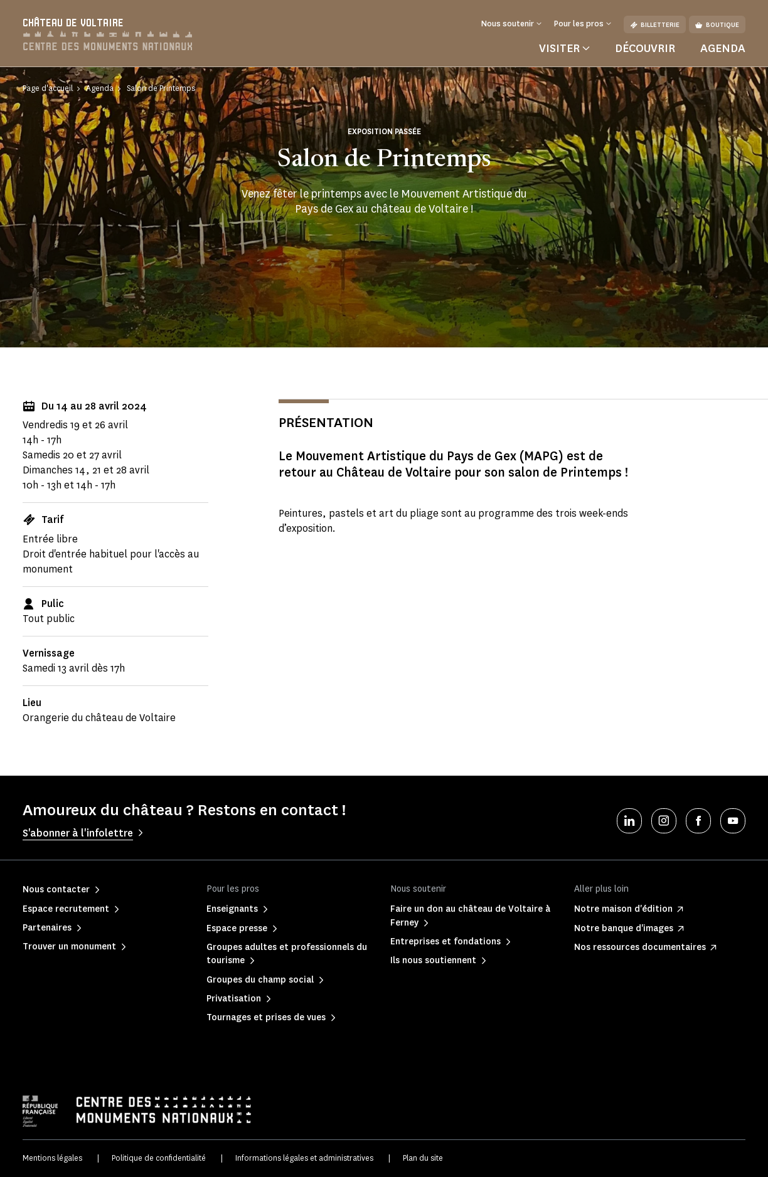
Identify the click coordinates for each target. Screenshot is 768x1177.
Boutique (717, 24)
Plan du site (423, 1158)
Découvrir (645, 48)
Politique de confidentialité (159, 1158)
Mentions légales (52, 1158)
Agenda (722, 48)
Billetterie (655, 24)
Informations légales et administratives (304, 1158)
